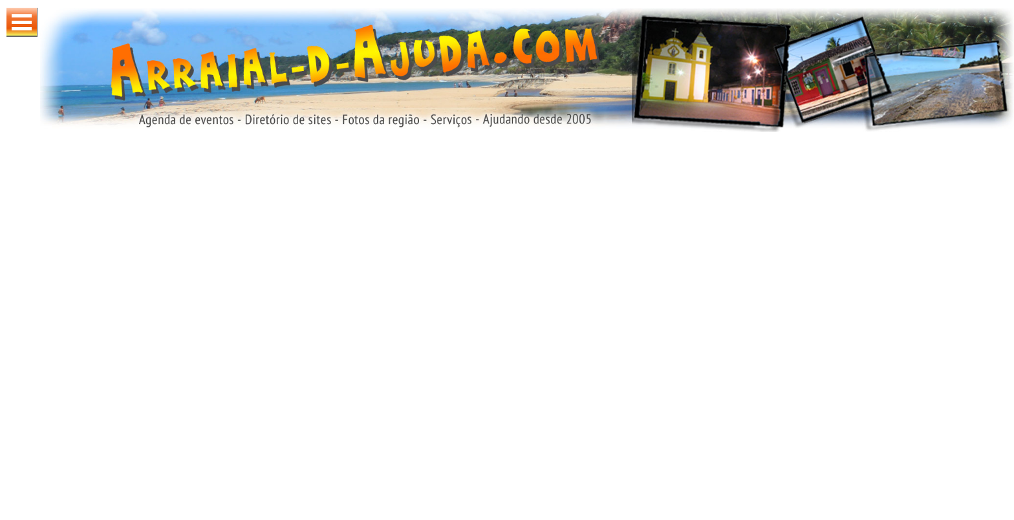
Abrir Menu (22, 22)
